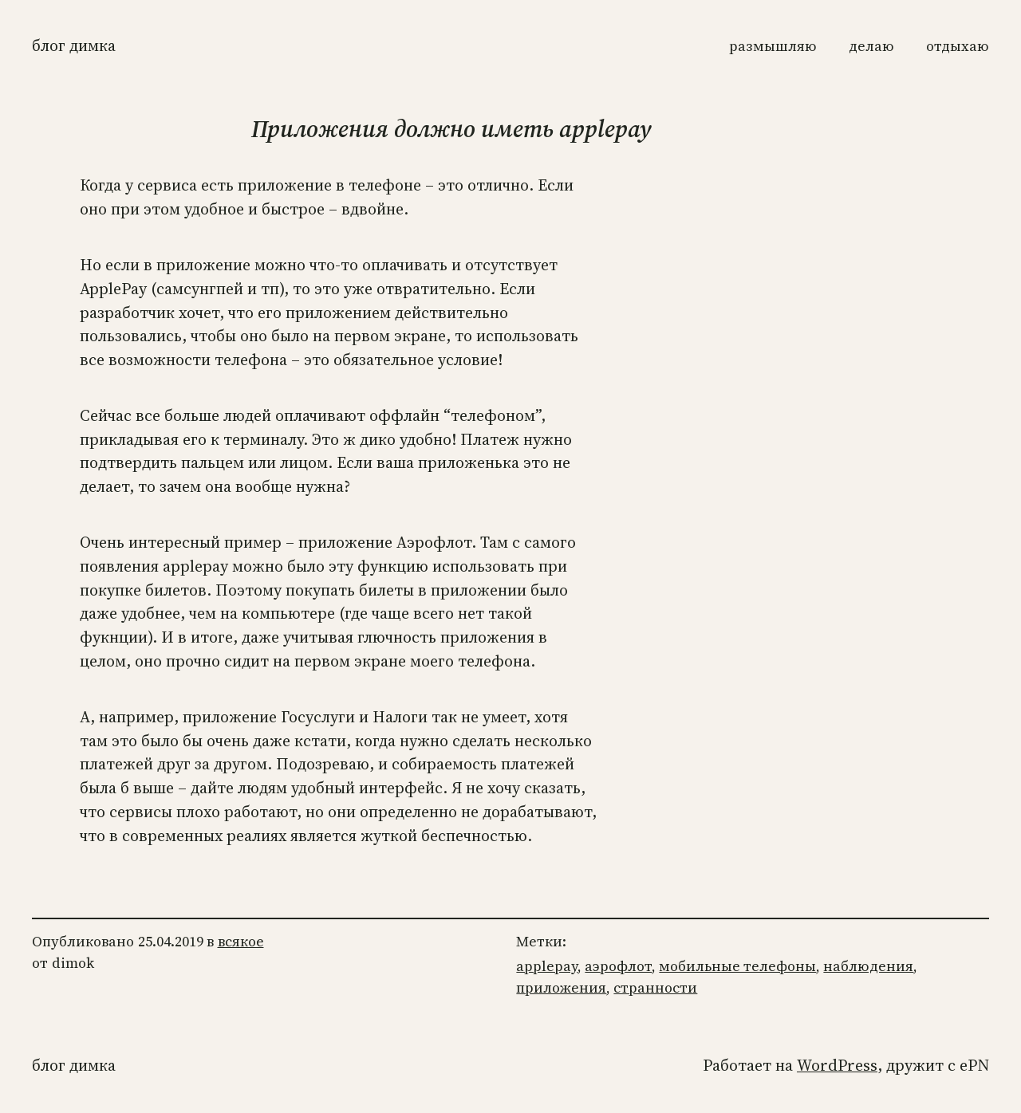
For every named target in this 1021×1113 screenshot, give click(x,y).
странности (655, 987)
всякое (241, 941)
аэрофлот (618, 966)
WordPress (837, 1065)
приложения (561, 987)
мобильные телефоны (737, 966)
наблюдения (868, 966)
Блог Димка (74, 45)
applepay (547, 966)
